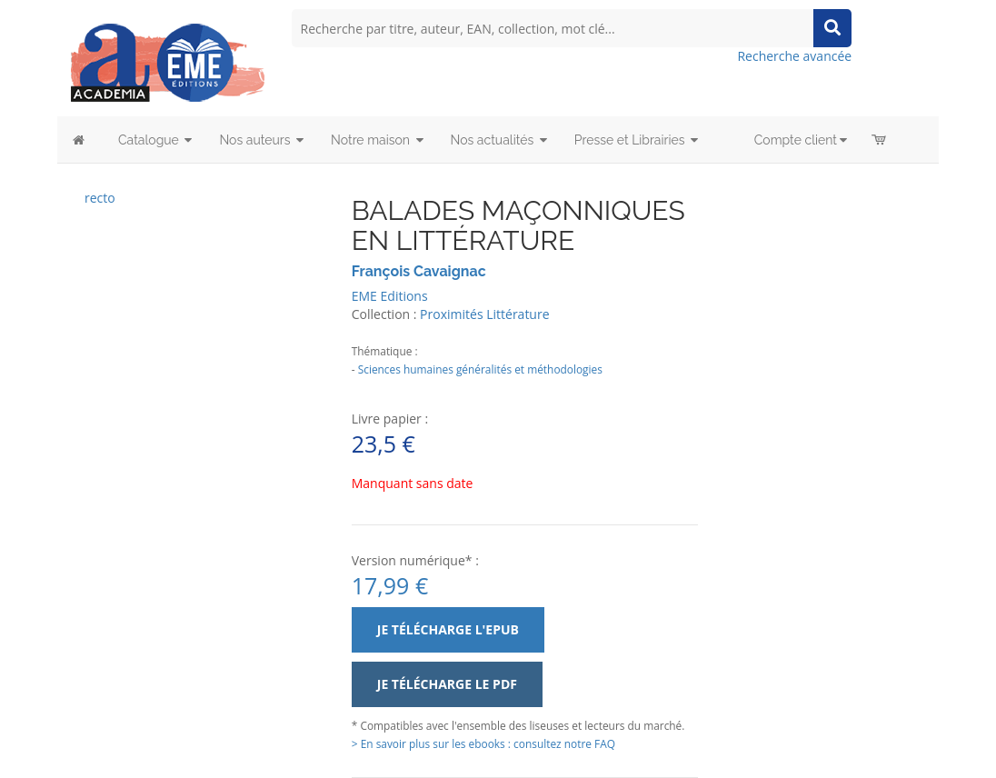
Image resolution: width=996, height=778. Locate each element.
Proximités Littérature (484, 314)
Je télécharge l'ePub (448, 629)
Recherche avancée (794, 56)
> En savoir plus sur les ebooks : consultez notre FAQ (483, 743)
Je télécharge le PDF (447, 684)
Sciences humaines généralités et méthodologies (480, 369)
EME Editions (390, 295)
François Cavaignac (419, 271)
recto (100, 197)
